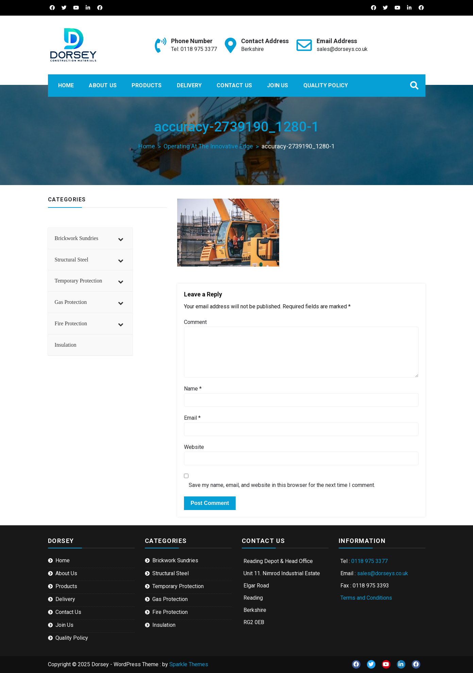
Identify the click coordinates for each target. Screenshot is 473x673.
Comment (195, 322)
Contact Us (234, 85)
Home (66, 85)
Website (194, 447)
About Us (103, 85)
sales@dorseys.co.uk (342, 49)
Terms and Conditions (366, 598)
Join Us (277, 85)
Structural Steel (170, 573)
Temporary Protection (178, 586)
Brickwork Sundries (175, 560)
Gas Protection (170, 599)
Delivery (189, 85)
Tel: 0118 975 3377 (194, 49)
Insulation (163, 625)
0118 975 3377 (369, 561)
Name (193, 388)
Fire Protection (170, 612)
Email (192, 418)
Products (147, 85)
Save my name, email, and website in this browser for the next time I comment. (282, 485)
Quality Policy (325, 85)
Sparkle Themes (188, 664)
